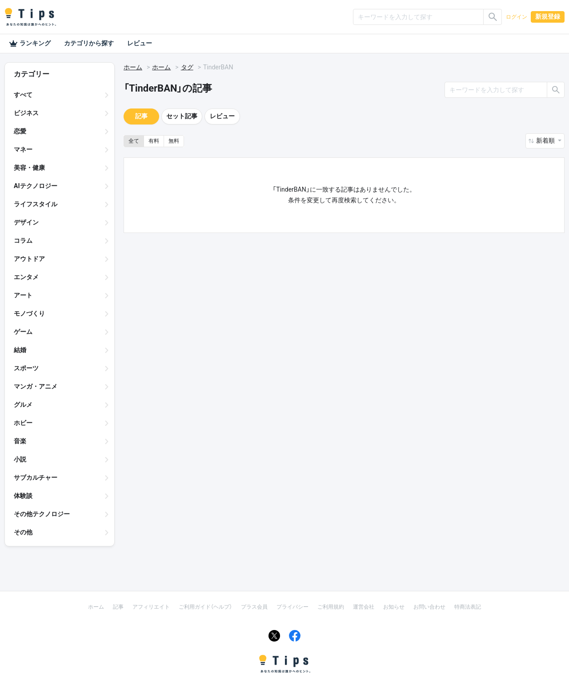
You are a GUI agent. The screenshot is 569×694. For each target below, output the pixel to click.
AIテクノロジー (35, 185)
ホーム (133, 67)
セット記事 (181, 116)
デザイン (26, 222)
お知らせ (394, 607)
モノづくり (29, 313)
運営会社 (363, 607)
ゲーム (23, 331)
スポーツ (26, 368)
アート (23, 295)
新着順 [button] (546, 140)
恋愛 (20, 131)
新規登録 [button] (547, 16)
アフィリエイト (151, 607)
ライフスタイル (35, 204)
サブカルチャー (35, 477)
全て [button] (133, 141)
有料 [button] (153, 141)
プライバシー (292, 607)
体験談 (23, 495)
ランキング (30, 43)
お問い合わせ (429, 607)
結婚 (20, 349)
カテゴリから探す (89, 43)
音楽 (20, 441)
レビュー (139, 43)
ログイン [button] (516, 17)
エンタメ (26, 277)
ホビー (23, 422)
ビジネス (26, 112)
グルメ (23, 404)
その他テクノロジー (42, 513)
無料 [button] (173, 141)
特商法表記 (467, 607)
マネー (23, 149)
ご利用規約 (330, 607)
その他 (23, 532)
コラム (23, 240)
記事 (141, 116)
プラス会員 (254, 607)
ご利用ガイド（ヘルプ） (205, 607)
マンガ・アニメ (35, 386)
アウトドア (29, 258)
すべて (23, 94)
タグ (187, 67)
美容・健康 (29, 167)
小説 (20, 459)
